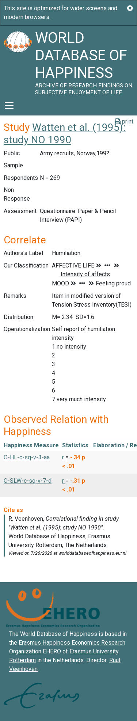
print (124, 121)
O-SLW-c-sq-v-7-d (28, 480)
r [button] (63, 457)
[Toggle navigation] (9, 106)
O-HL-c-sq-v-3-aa (27, 457)
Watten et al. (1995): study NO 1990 (65, 133)
